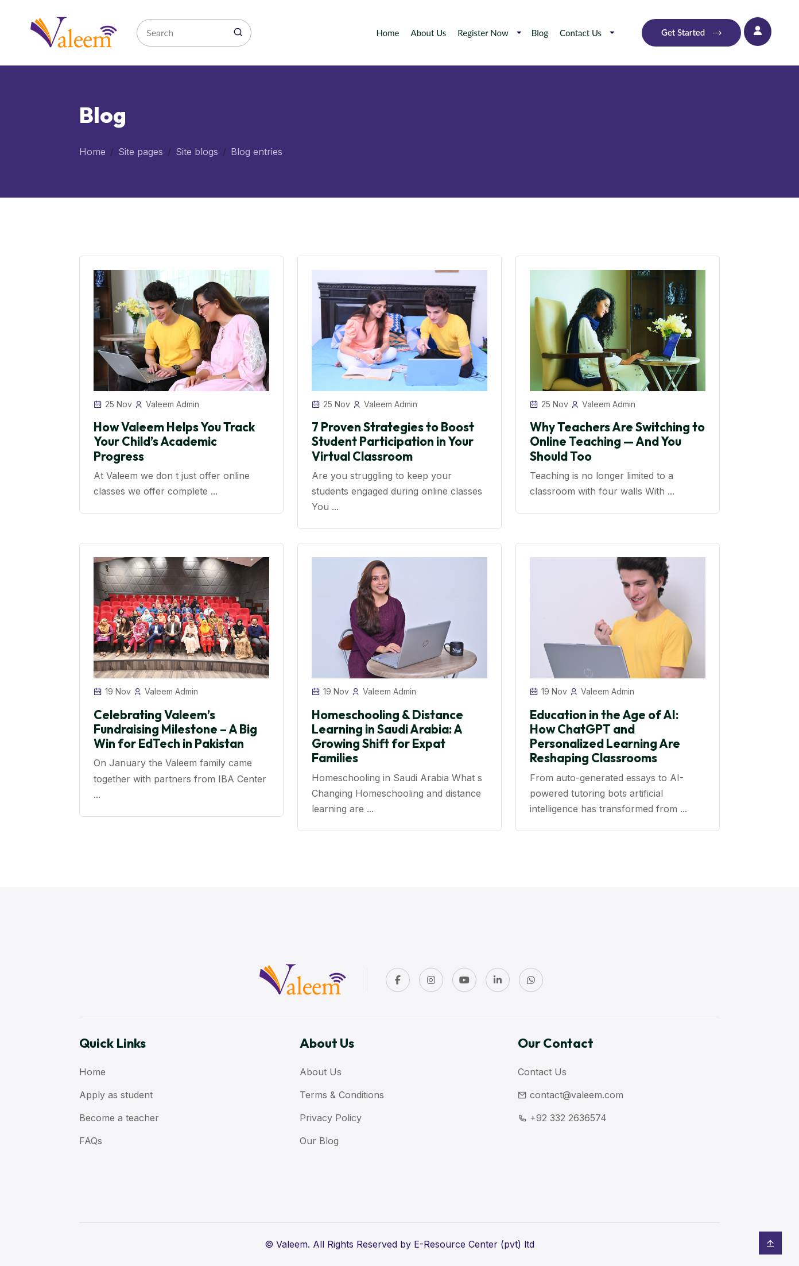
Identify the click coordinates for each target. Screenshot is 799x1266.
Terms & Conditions (342, 1095)
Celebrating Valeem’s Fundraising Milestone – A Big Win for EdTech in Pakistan (175, 729)
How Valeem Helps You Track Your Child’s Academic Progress (174, 441)
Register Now (482, 33)
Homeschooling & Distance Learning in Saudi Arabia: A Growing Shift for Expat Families (387, 736)
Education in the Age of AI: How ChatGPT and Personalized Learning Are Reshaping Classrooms (605, 736)
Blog (540, 33)
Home (388, 33)
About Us (429, 33)
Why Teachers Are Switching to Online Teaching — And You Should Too (617, 441)
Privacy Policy (331, 1118)
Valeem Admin (172, 404)
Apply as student (116, 1095)
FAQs (90, 1141)
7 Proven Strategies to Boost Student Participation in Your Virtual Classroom (393, 441)
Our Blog (319, 1141)
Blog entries (256, 151)
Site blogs (197, 151)
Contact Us (581, 33)
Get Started (691, 33)
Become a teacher (119, 1118)
